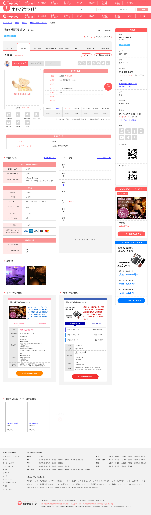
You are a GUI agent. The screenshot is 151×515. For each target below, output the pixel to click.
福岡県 (41, 469)
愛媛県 (123, 466)
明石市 (24, 23)
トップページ (99, 5)
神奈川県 (80, 460)
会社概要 (91, 500)
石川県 (123, 460)
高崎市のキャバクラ (67, 484)
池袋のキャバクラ (77, 481)
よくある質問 (81, 500)
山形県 (136, 456)
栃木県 (48, 460)
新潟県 (111, 460)
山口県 (67, 466)
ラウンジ (6, 473)
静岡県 (48, 463)
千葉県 (67, 460)
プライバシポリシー (56, 500)
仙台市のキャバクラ (92, 487)
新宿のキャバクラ (32, 481)
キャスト (23, 48)
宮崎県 (73, 469)
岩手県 (117, 456)
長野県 (143, 460)
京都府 (117, 463)
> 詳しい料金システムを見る (127, 120)
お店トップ (10, 48)
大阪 (108, 5)
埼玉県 (60, 460)
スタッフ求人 (104, 48)
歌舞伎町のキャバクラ (47, 481)
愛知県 (54, 463)
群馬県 (54, 460)
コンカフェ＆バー (9, 489)
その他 (146, 5)
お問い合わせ (100, 500)
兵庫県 (17, 23)
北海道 (41, 456)
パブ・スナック (8, 466)
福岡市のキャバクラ (118, 484)
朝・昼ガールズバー (9, 482)
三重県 (60, 463)
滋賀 (120, 5)
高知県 (130, 466)
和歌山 (138, 5)
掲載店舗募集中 (70, 500)
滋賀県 (111, 463)
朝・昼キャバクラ (9, 463)
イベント (78, 48)
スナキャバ (6, 476)
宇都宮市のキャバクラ (134, 484)
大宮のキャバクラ (32, 484)
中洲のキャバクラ (77, 487)
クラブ (5, 460)
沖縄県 (87, 469)
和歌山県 (143, 463)
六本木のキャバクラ (138, 481)
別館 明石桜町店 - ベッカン (38, 23)
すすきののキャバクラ (108, 481)
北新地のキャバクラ (63, 481)
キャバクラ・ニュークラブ (11, 456)
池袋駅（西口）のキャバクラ (49, 484)
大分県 (67, 469)
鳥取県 (41, 466)
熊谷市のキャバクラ (46, 487)
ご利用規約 (44, 500)
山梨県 (136, 460)
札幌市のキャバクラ (123, 481)
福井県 (130, 460)
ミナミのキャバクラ (92, 481)
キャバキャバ (7, 23)
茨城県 (41, 460)
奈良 (131, 5)
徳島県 (111, 466)
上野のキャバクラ (32, 487)
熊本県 (60, 469)
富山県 (117, 460)
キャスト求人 (91, 48)
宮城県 (123, 456)
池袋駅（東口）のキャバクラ (100, 484)
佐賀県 (48, 469)
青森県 (111, 456)
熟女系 (5, 469)
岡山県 (54, 466)
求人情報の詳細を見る (29, 373)
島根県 (48, 466)
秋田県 (130, 456)
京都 (114, 5)
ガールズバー (7, 479)
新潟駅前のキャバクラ (62, 487)
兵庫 (125, 5)
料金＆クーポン (51, 48)
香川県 (117, 466)
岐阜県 (41, 463)
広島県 (60, 466)
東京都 (73, 460)
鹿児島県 (80, 469)
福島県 (143, 456)
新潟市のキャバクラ (82, 484)
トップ (20, 63)
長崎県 (54, 469)
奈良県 (136, 463)
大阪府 (123, 463)
